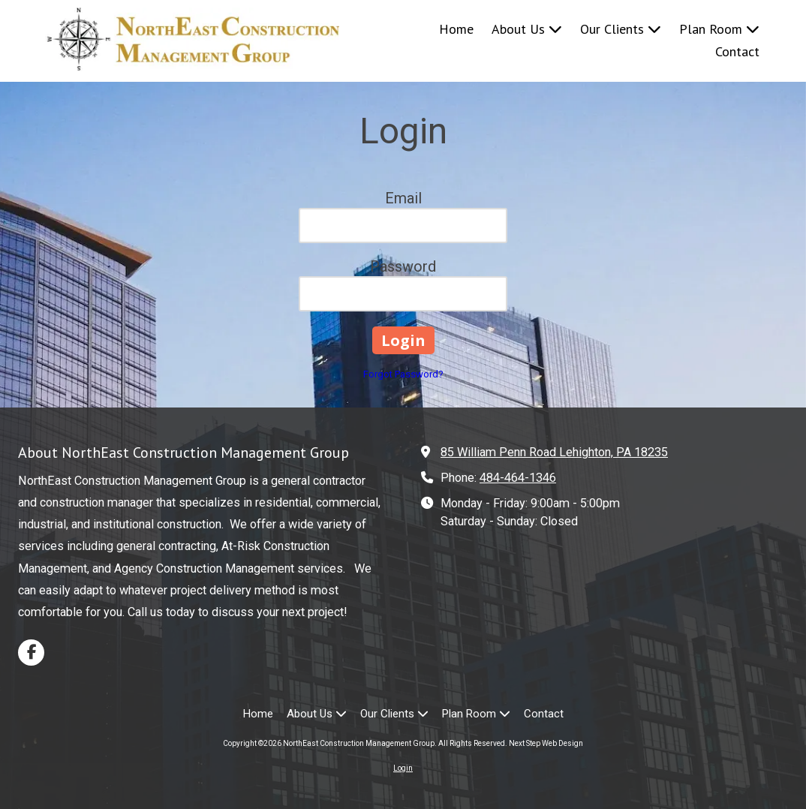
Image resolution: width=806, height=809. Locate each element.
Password (403, 266)
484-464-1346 (518, 478)
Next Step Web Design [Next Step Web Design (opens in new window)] (546, 743)
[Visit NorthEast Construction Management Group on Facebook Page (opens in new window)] (31, 652)
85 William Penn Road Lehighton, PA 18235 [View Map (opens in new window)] (554, 452)
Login (403, 768)
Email (403, 198)
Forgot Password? (403, 374)
